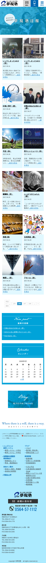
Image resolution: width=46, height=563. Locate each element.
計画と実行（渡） (10, 106)
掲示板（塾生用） (32, 450)
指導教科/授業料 (9, 456)
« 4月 (22, 379)
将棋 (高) (6, 237)
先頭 (7, 301)
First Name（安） (10, 336)
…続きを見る (35, 75)
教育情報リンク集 (32, 482)
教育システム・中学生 (13, 453)
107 (24, 304)
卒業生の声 (7, 475)
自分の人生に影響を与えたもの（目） (17, 332)
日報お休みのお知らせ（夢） (14, 328)
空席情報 (29, 480)
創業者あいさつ (10, 461)
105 (14, 304)
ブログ (28, 448)
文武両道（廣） (30, 237)
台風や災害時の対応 (33, 478)
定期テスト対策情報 (33, 461)
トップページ (8, 446)
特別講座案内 (31, 463)
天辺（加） (7, 151)
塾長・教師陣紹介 (11, 463)
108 (30, 304)
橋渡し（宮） (8, 278)
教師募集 (29, 484)
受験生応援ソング (32, 453)
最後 (7, 306)
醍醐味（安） (8, 194)
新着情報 (29, 458)
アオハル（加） (30, 278)
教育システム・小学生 (13, 450)
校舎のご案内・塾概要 (13, 469)
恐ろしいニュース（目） (33, 151)
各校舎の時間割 (10, 471)
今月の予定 (30, 467)
